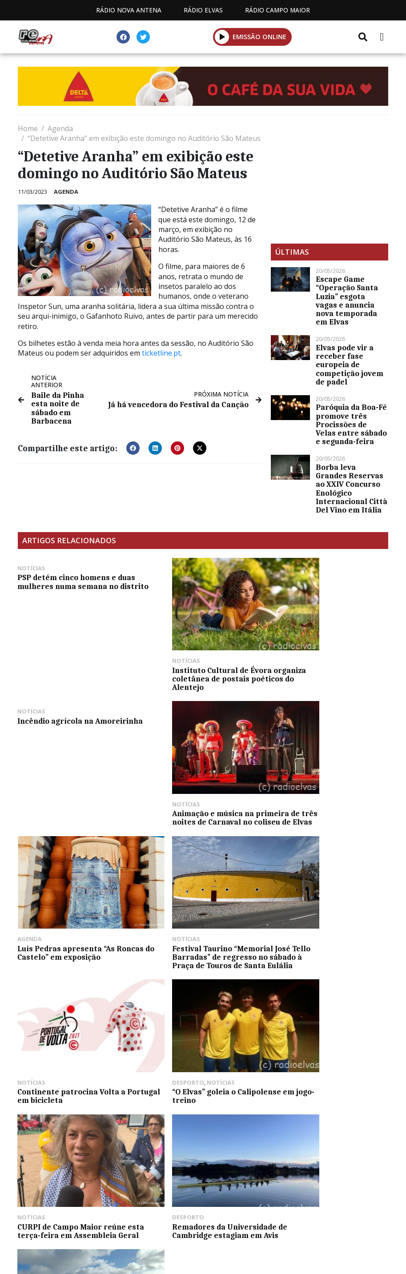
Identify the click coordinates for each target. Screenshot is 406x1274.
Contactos (208, 1229)
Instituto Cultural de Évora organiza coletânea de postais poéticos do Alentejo (200, 660)
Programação (139, 1229)
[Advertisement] (329, 179)
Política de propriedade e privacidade (318, 1229)
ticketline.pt (161, 353)
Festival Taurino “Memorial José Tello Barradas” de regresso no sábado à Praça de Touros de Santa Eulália (327, 789)
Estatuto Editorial (55, 1229)
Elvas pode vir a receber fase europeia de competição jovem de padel (349, 364)
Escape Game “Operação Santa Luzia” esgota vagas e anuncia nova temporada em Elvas (347, 300)
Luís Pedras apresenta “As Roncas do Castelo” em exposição (192, 784)
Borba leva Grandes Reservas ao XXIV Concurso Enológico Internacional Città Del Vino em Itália (351, 488)
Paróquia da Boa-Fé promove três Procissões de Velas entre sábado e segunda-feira (351, 424)
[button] (222, 36)
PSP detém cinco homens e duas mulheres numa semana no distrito (72, 586)
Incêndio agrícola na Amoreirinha (309, 581)
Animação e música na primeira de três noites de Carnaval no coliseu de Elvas (76, 784)
